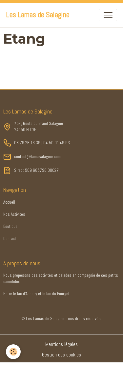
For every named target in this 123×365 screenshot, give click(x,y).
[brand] (37, 15)
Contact (9, 238)
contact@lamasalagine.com (37, 156)
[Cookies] (13, 351)
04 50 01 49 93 (56, 143)
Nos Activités (14, 214)
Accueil (9, 202)
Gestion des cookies (61, 355)
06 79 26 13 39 (27, 143)
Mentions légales (61, 344)
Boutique (10, 226)
